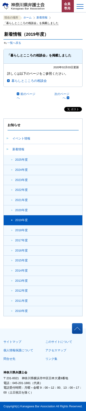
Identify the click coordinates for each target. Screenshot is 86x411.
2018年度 (21, 230)
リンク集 (51, 359)
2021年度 (21, 200)
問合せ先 (9, 359)
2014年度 (21, 270)
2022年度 (21, 190)
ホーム (27, 17)
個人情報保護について (18, 350)
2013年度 (21, 280)
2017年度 (21, 240)
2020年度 (21, 210)
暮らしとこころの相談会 (29, 81)
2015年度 (21, 260)
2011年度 (21, 300)
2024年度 (21, 169)
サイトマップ (12, 341)
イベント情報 (21, 138)
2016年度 (21, 250)
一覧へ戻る (14, 42)
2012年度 (21, 290)
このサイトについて (58, 341)
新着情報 (18, 149)
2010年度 (21, 311)
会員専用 (67, 6)
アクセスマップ (55, 350)
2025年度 (21, 159)
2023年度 (21, 180)
